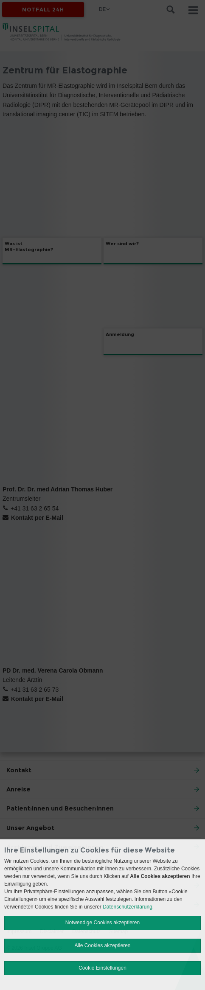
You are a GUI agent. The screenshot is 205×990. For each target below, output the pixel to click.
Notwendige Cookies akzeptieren (102, 922)
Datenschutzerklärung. (128, 907)
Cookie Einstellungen (102, 968)
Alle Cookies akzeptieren (102, 945)
